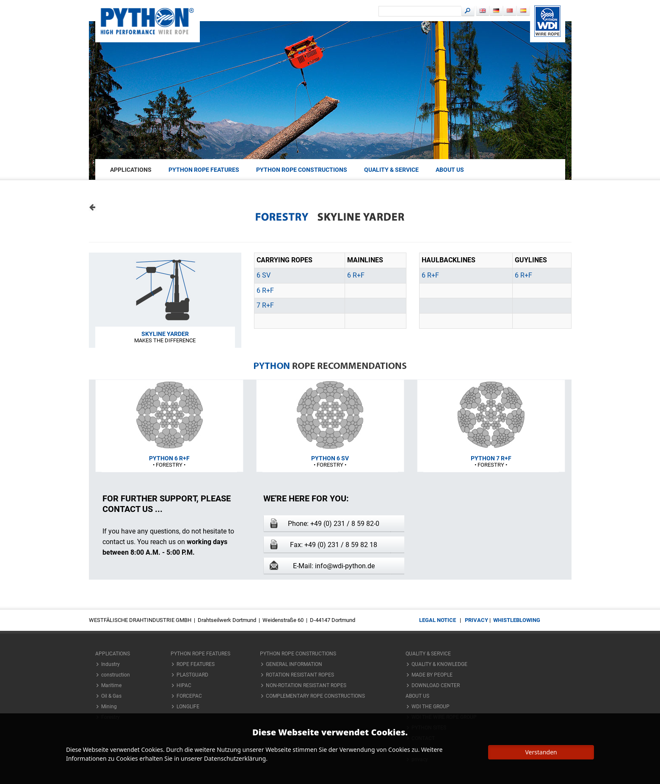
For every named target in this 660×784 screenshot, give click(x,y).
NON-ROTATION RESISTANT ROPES (306, 685)
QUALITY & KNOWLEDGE (439, 664)
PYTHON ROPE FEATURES (203, 169)
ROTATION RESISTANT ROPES (300, 675)
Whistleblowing (516, 620)
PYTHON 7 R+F (491, 458)
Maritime (111, 685)
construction (115, 675)
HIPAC (184, 685)
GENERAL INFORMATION (294, 664)
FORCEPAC (189, 696)
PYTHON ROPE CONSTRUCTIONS (301, 169)
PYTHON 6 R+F (169, 458)
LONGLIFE (188, 707)
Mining (109, 707)
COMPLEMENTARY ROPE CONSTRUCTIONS (315, 696)
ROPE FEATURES (196, 664)
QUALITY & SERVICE (391, 169)
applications (131, 169)
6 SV (264, 275)
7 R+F (265, 305)
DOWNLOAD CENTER (435, 685)
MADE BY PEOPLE (432, 675)
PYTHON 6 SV (330, 458)
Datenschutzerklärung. (236, 758)
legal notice (437, 620)
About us (450, 169)
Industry (110, 664)
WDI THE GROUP (430, 707)
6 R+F (356, 275)
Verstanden (541, 752)
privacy (476, 620)
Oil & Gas (111, 696)
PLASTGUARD (192, 675)
